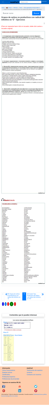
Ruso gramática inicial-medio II (32, 7)
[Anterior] (13, 296)
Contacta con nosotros (34, 374)
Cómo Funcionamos (8, 370)
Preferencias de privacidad (10, 379)
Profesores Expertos (8, 377)
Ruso (20, 7)
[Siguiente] (35, 296)
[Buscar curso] (30, 2)
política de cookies (13, 396)
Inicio (3, 7)
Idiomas (16, 7)
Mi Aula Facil (44, 1)
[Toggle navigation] (2, 2)
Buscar (36, 13)
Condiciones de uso (38, 394)
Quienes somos (7, 372)
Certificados (6, 374)
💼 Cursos (9, 7)
